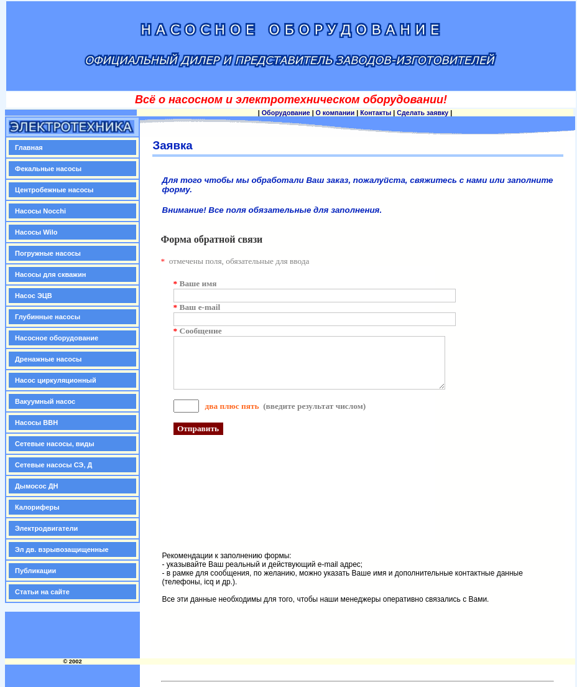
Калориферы (37, 507)
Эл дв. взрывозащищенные (62, 549)
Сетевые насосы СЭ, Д (53, 465)
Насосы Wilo (36, 232)
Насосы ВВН (36, 422)
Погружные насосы (48, 253)
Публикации (35, 570)
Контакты (375, 112)
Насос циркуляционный (55, 380)
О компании (335, 112)
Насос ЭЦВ (33, 295)
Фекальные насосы (48, 168)
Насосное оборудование (56, 338)
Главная (29, 147)
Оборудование (286, 112)
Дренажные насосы (48, 359)
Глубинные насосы (47, 316)
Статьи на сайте (42, 592)
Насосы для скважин (50, 274)
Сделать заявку (422, 112)
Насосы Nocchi (40, 211)
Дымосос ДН (36, 486)
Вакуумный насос (45, 401)
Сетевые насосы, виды (55, 443)
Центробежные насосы (54, 190)
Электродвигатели (46, 528)
